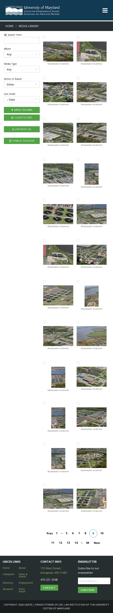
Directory (8, 582)
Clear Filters (20, 117)
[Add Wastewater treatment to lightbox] (44, 37)
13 (69, 543)
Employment (26, 582)
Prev (50, 533)
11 (53, 543)
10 (102, 533)
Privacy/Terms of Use (49, 604)
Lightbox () (20, 129)
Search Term (11, 34)
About (22, 567)
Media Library (29, 26)
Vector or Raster (11, 78)
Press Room (22, 590)
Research (8, 589)
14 (76, 543)
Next (98, 543)
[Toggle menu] (105, 10)
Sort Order (8, 94)
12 (61, 543)
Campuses (8, 574)
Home (9, 26)
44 (88, 543)
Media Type (8, 63)
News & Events (23, 575)
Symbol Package (20, 140)
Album (5, 48)
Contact (49, 587)
